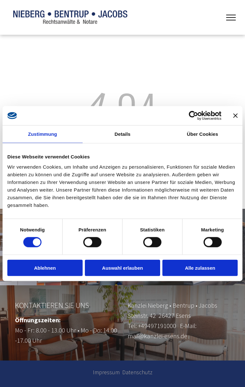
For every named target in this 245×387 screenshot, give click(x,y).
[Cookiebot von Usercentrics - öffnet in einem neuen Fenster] (193, 115)
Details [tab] (122, 134)
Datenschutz (137, 372)
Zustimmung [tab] (42, 134)
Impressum (106, 372)
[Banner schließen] (235, 115)
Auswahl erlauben (122, 267)
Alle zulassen (200, 267)
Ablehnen (45, 267)
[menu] (231, 17)
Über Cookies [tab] (202, 134)
